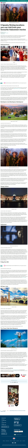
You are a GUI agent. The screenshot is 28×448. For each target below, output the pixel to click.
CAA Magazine (4, 410)
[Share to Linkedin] (15, 382)
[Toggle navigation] (27, 3)
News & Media (3, 431)
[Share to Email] (17, 382)
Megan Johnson (15, 380)
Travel (8, 410)
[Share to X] (14, 382)
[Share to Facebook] (12, 382)
